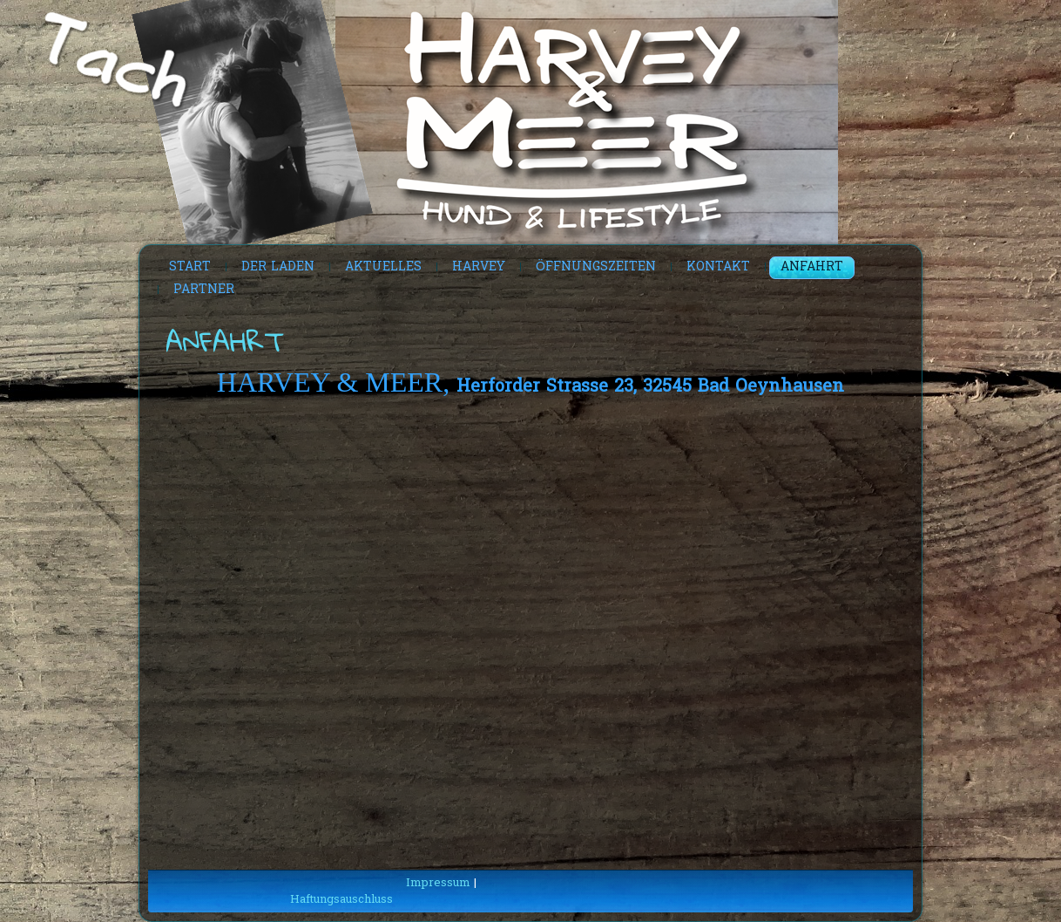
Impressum (438, 883)
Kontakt (718, 267)
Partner (203, 290)
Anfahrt (812, 267)
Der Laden (277, 267)
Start (190, 267)
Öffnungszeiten (596, 267)
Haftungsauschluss (341, 899)
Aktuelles (383, 267)
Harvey (478, 267)
